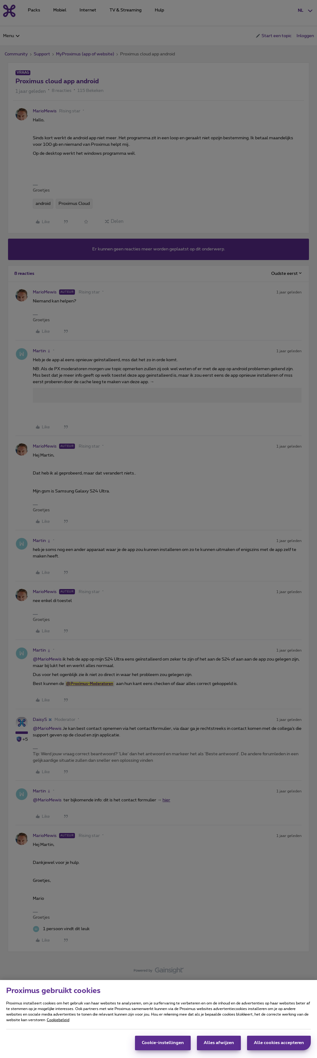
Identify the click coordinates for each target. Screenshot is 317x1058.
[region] (158, 1019)
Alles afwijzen (219, 1043)
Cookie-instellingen (163, 1043)
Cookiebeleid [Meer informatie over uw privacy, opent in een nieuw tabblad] (58, 1020)
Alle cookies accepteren (279, 1043)
